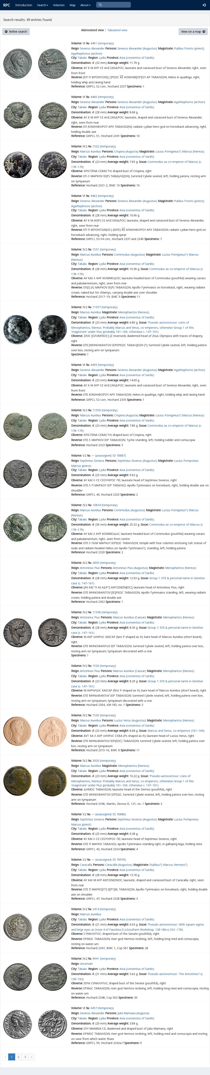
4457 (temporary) (102, 1008)
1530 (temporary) (104, 715)
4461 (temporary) (102, 43)
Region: (93, 58)
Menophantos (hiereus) (133, 312)
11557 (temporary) (105, 307)
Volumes (59, 5)
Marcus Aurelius (90, 151)
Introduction (23, 5)
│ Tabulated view (115, 30)
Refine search (16, 31)
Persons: (111, 48)
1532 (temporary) (104, 146)
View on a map (193, 31)
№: (88, 43)
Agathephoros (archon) (86, 53)
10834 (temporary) (105, 505)
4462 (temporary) (102, 196)
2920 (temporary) (104, 761)
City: (74, 58)
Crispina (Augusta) (126, 151)
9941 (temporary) (104, 958)
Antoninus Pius (90, 568)
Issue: (143, 162)
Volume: (76, 43)
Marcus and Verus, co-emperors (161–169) (176, 731)
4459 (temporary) (102, 365)
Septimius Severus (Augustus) (137, 461)
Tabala (82, 58)
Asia (122, 58)
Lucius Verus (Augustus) (130, 720)
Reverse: (76, 77)
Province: (113, 58)
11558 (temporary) (105, 612)
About (85, 5)
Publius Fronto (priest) (189, 48)
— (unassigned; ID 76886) (108, 814)
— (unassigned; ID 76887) (108, 455)
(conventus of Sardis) (140, 58)
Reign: (75, 48)
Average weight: (118, 63)
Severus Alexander (92, 48)
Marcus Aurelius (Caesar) (129, 617)
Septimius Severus (92, 461)
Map (72, 5)
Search (42, 5)
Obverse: (77, 68)
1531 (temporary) (104, 249)
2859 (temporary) (104, 563)
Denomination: (81, 63)
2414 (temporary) (104, 909)
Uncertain (86, 964)
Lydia (102, 58)
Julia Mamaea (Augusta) (133, 1013)
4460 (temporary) (102, 97)
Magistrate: (165, 48)
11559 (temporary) (105, 410)
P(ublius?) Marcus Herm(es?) (168, 865)
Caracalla (86, 865)
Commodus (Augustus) (129, 254)
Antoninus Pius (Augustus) (130, 568)
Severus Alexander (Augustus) (137, 48)
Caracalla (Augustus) (118, 865)
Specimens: (134, 86)
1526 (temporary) (104, 666)
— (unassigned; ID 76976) (108, 859)
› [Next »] (31, 1057)
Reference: (78, 86)
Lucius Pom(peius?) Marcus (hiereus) (179, 151)
